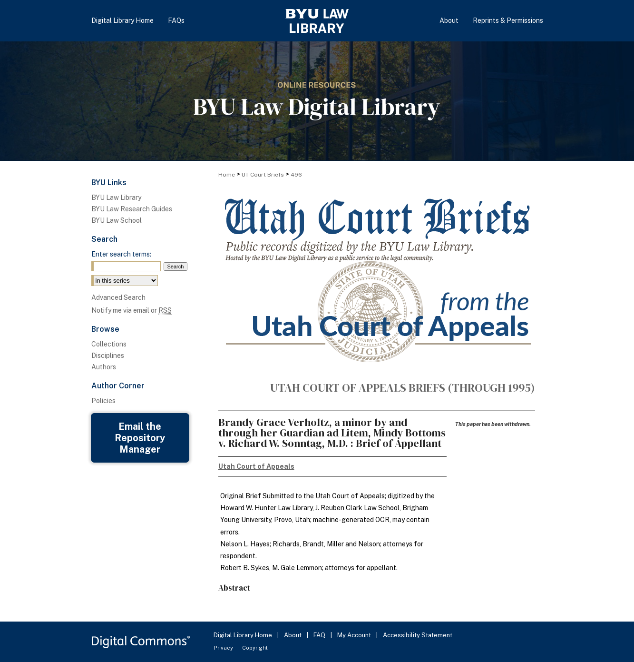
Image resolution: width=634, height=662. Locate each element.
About (293, 635)
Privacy (224, 648)
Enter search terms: (121, 254)
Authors (103, 367)
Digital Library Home (243, 635)
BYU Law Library (116, 197)
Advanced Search (118, 297)
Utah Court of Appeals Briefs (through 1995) (402, 387)
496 (296, 174)
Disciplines (107, 355)
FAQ (320, 635)
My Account (354, 635)
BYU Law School (116, 220)
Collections (109, 344)
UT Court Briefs (263, 174)
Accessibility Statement (417, 635)
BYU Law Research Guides (131, 209)
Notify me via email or (131, 310)
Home (226, 174)
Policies (103, 401)
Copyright (255, 648)
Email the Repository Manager (140, 438)
